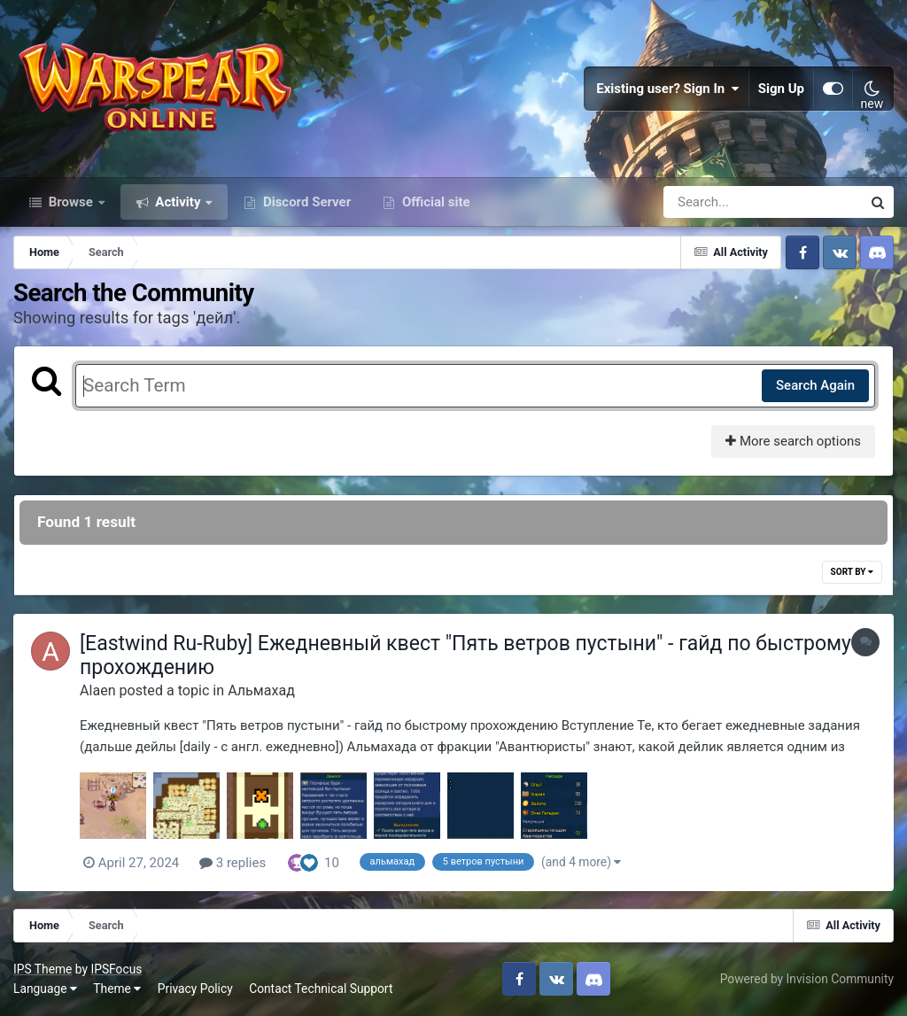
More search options (793, 441)
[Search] (712, 202)
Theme (117, 988)
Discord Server (305, 202)
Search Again (815, 385)
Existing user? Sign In (668, 88)
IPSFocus (116, 969)
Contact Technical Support (320, 988)
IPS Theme (42, 969)
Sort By (852, 572)
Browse (71, 202)
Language (45, 988)
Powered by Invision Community (807, 979)
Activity (178, 202)
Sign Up (781, 89)
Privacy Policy (195, 988)
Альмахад (261, 690)
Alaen (98, 690)
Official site (434, 202)
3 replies (232, 863)
